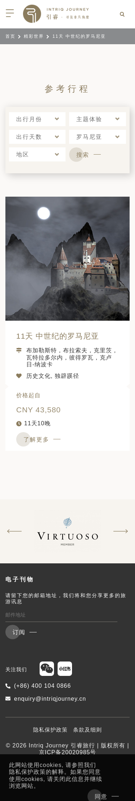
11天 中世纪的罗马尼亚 (57, 336)
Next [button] (121, 531)
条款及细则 (87, 730)
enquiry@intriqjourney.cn (45, 699)
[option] (67, 531)
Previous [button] (14, 531)
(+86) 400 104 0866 (38, 686)
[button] (37, 119)
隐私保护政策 (50, 730)
